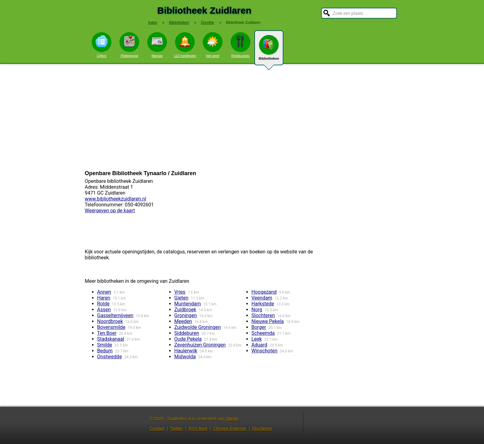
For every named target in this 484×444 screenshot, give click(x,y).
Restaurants (240, 45)
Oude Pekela (188, 339)
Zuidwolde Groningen (197, 327)
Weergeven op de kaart (110, 210)
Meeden (183, 321)
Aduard (259, 345)
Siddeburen (186, 333)
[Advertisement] (242, 117)
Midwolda (185, 357)
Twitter (176, 428)
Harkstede (263, 304)
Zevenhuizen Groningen (200, 345)
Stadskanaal (110, 339)
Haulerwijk (186, 351)
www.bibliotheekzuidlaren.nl (115, 199)
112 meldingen (185, 45)
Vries (180, 292)
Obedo (231, 418)
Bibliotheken (269, 50)
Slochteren (263, 315)
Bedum (105, 351)
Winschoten (264, 351)
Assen (104, 310)
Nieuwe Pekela (268, 321)
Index (152, 22)
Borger (259, 327)
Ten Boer (107, 333)
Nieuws (157, 45)
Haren (104, 298)
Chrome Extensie (229, 428)
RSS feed (198, 428)
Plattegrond (129, 45)
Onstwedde (109, 357)
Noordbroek (110, 321)
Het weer (213, 45)
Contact (156, 428)
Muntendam (187, 304)
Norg (257, 310)
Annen (104, 292)
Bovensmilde (111, 327)
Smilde (104, 345)
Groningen (185, 315)
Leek (257, 339)
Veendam (262, 298)
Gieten (181, 298)
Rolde (103, 304)
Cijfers (101, 45)
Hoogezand (264, 292)
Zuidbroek (185, 310)
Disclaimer (262, 428)
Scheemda (263, 333)
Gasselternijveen (115, 315)
